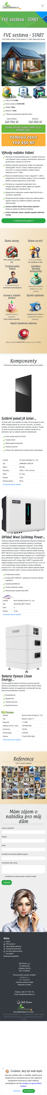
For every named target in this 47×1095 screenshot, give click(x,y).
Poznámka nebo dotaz (10, 863)
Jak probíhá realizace (12, 946)
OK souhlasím (29, 1091)
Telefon (4, 837)
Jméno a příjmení (8, 828)
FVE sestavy (9, 944)
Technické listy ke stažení (12, 484)
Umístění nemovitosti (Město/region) (15, 854)
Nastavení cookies (24, 985)
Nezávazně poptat (23, 220)
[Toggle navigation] (42, 6)
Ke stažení (8, 953)
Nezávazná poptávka (11, 956)
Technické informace (12, 949)
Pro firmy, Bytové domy (13, 951)
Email (4, 845)
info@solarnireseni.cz (27, 994)
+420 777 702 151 (27, 992)
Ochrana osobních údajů (24, 982)
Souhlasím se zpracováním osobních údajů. (20, 876)
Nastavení (17, 1091)
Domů (7, 941)
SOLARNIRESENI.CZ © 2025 (23, 1012)
